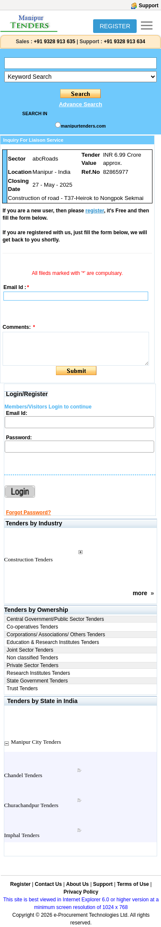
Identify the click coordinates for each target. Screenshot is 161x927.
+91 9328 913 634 (124, 42)
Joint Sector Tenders (30, 650)
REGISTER (115, 26)
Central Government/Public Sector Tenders (55, 619)
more (140, 593)
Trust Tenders (22, 689)
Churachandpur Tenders (31, 805)
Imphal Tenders (22, 835)
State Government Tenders (37, 681)
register (94, 211)
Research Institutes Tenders (38, 673)
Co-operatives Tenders (33, 627)
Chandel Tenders (23, 775)
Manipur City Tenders (36, 742)
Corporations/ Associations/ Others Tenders (56, 635)
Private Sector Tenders (33, 665)
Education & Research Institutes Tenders (53, 642)
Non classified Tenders (33, 658)
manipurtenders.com (83, 125)
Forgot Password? (28, 513)
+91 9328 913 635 (53, 42)
